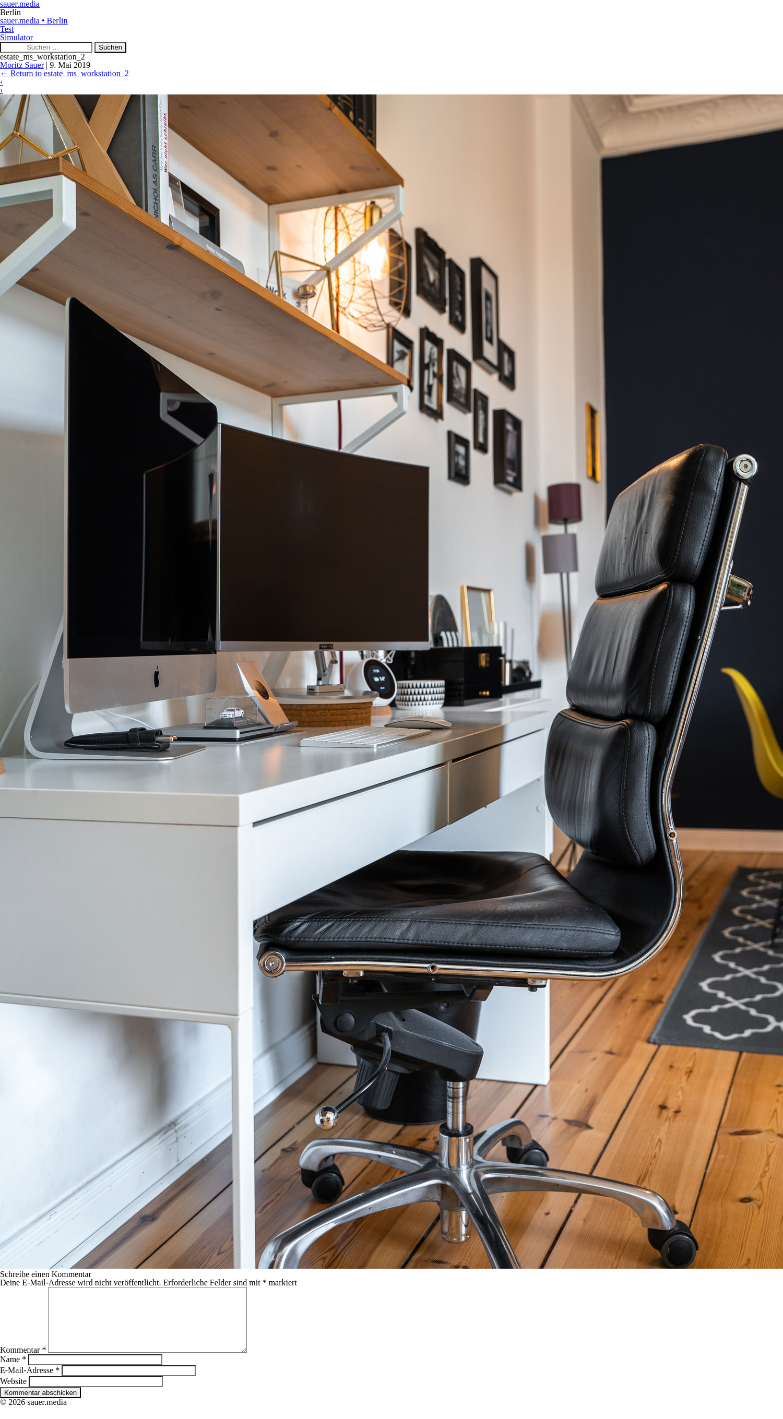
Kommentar (23, 1362)
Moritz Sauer (22, 65)
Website (13, 1393)
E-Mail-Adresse (30, 1382)
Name (13, 1371)
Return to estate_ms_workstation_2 (64, 73)
